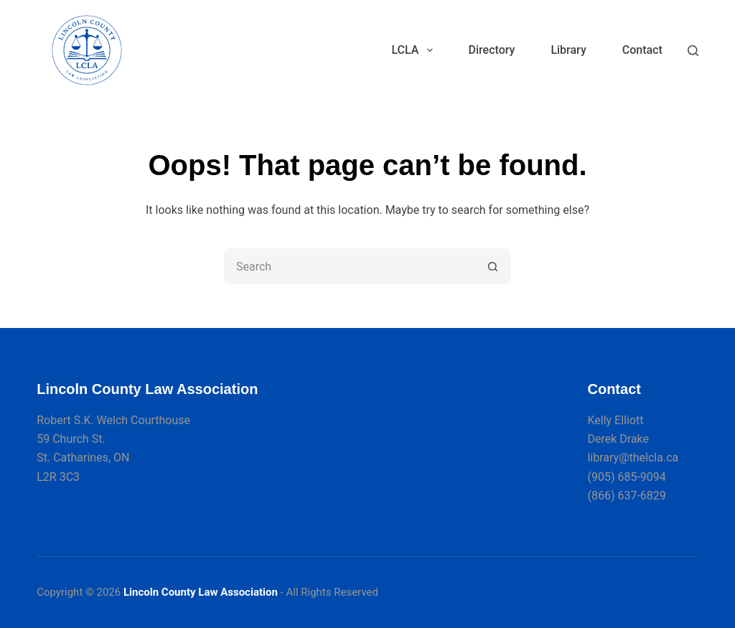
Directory (492, 50)
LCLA (414, 50)
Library (568, 50)
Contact (642, 50)
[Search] (693, 50)
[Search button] (493, 266)
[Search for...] (349, 266)
